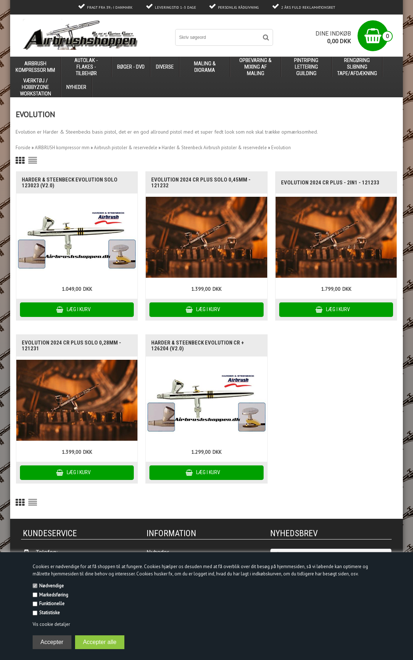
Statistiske (49, 613)
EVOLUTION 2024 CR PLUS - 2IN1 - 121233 (330, 182)
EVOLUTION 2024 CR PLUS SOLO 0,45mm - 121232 (201, 182)
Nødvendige (51, 586)
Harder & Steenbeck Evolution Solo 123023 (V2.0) (69, 182)
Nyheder (76, 87)
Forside (23, 147)
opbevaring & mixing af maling (255, 67)
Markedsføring (53, 595)
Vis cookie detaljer (51, 624)
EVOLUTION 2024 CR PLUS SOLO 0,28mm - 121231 (71, 345)
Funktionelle (52, 603)
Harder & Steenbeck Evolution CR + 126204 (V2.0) (197, 345)
